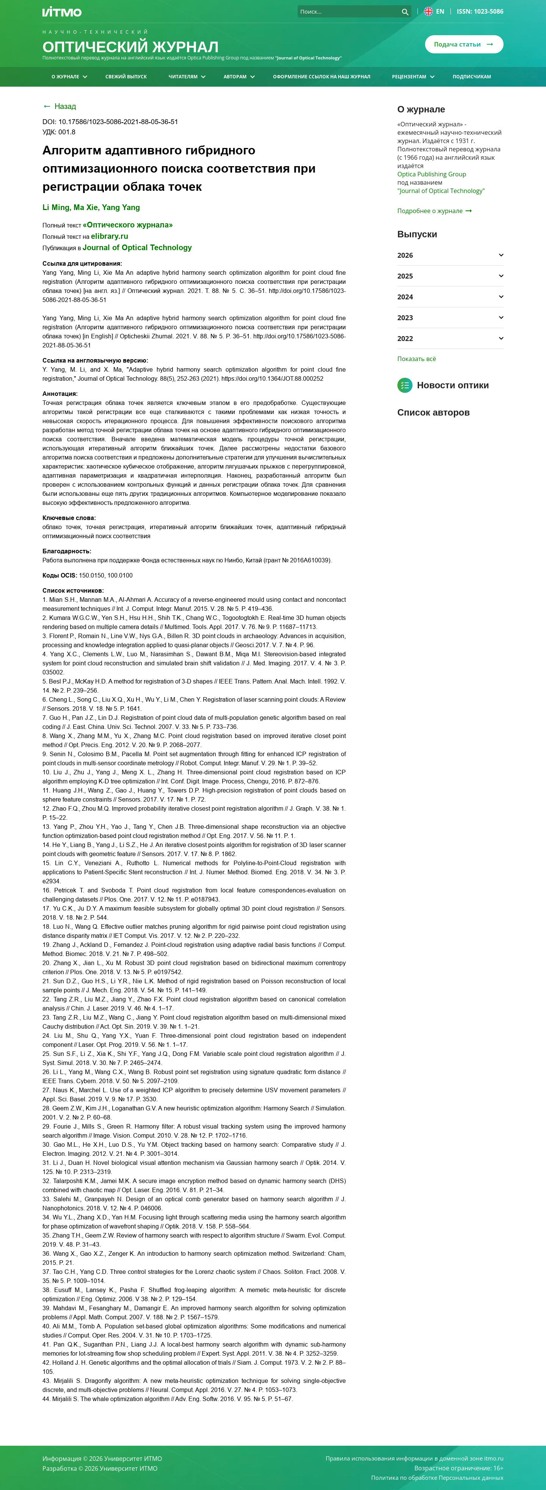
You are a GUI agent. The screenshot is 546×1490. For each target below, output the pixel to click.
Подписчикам (472, 76)
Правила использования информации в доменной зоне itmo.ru (409, 1457)
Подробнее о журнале (434, 211)
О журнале (69, 76)
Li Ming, (57, 207)
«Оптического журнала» (128, 225)
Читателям (187, 76)
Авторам (239, 76)
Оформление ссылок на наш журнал (321, 76)
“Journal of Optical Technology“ (310, 57)
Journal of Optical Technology (137, 247)
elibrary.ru (109, 236)
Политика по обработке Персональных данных (433, 1477)
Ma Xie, (87, 207)
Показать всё (416, 359)
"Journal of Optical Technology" (441, 191)
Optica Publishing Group (431, 174)
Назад (59, 106)
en (434, 11)
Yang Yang (121, 207)
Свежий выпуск (126, 76)
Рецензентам (413, 76)
